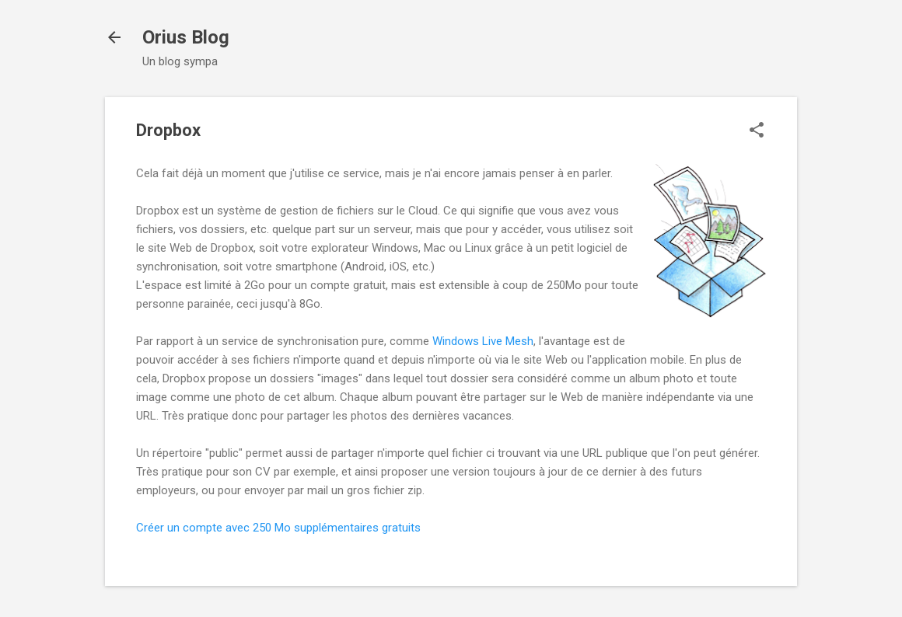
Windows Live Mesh (482, 341)
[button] (756, 131)
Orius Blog (185, 37)
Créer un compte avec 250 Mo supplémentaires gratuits (278, 528)
